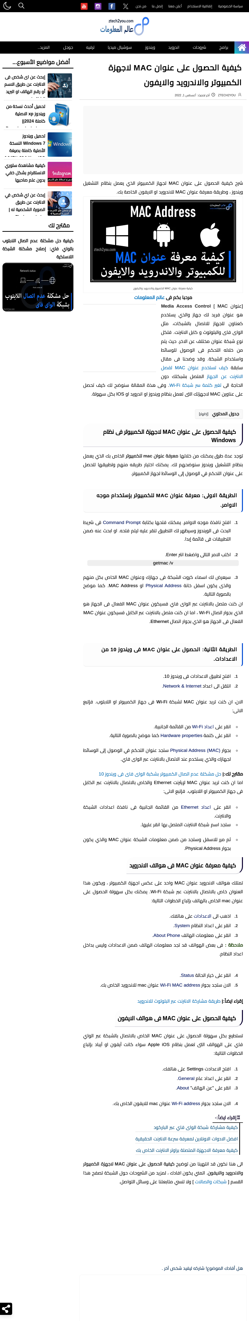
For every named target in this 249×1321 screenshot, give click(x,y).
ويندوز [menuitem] (150, 47)
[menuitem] (125, 6)
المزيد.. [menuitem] (44, 47)
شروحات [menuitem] (199, 47)
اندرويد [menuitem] (173, 47)
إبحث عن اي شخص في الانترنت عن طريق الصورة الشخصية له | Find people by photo (25, 210)
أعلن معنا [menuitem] (175, 6)
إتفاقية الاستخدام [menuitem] (200, 6)
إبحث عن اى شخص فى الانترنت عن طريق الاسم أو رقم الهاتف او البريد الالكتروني (24, 88)
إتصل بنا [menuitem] (157, 6)
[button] (219, 414)
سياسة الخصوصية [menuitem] (230, 6)
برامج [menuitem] (223, 47)
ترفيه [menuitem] (90, 47)
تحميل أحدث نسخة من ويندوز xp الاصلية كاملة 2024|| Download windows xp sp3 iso (25, 121)
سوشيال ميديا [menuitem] (120, 47)
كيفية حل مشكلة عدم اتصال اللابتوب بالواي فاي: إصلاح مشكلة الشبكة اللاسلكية (37, 248)
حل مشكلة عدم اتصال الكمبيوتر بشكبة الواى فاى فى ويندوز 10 (160, 1244)
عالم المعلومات (149, 297)
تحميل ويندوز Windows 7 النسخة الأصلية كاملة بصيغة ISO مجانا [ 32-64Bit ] (25, 147)
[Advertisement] (163, 140)
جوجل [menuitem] (68, 47)
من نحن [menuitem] (141, 6)
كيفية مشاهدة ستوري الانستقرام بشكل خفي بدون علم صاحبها (25, 173)
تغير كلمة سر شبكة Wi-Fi (195, 385)
